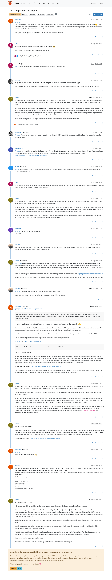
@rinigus (25, 132)
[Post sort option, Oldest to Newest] (90, 14)
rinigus (17, 97)
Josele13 (17, 465)
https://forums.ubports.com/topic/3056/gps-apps (46, 366)
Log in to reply (98, 14)
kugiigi (17, 166)
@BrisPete (23, 261)
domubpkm (18, 228)
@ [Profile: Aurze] (17, 66)
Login (19, 568)
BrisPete (17, 244)
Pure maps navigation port (33, 309)
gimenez (17, 80)
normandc (18, 19)
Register (13, 568)
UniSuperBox (19, 148)
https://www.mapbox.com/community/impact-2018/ (31, 155)
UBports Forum (20, 3)
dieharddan (18, 132)
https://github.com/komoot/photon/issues (90, 274)
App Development (14, 14)
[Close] (101, 552)
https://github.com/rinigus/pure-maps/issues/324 (45, 438)
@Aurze (22, 64)
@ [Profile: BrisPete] (18, 263)
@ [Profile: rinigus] (17, 22)
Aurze (16, 43)
